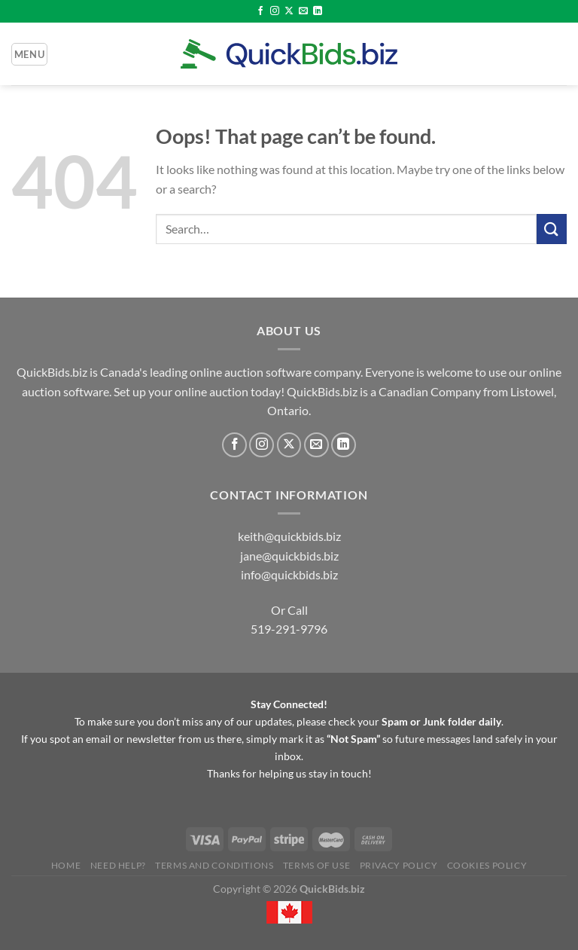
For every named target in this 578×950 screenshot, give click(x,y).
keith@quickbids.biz (289, 536)
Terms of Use (316, 865)
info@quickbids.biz (289, 574)
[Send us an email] (303, 11)
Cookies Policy (487, 865)
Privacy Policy (399, 865)
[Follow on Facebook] (260, 11)
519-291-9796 (289, 629)
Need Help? (118, 865)
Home (66, 865)
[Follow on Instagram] (274, 11)
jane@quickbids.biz (289, 555)
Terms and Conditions (214, 865)
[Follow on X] (289, 11)
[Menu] (29, 54)
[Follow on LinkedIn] (317, 11)
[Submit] (552, 228)
